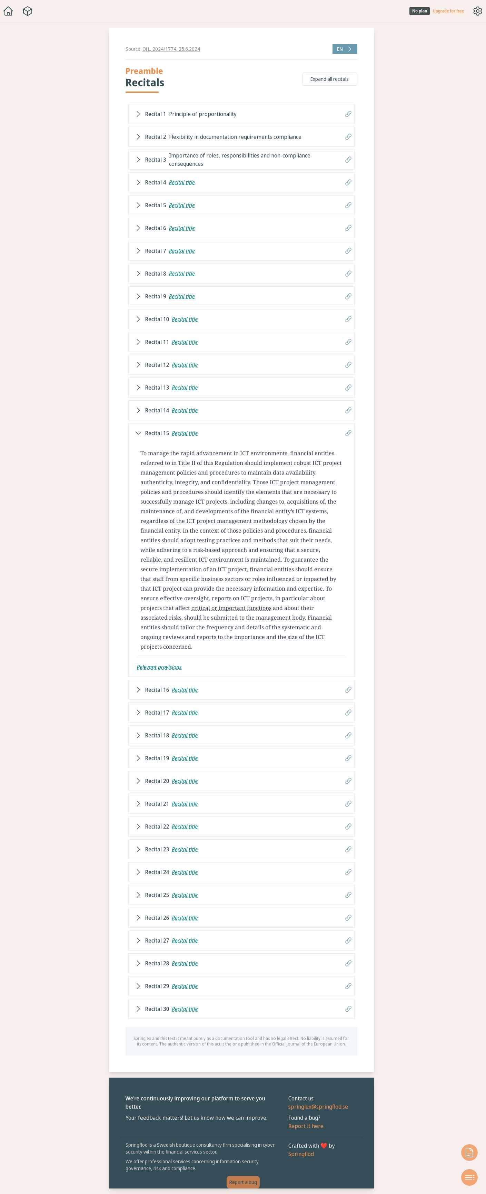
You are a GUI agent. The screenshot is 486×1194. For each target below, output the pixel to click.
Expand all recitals (329, 79)
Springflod (301, 1154)
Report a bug (243, 1182)
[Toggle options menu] (477, 11)
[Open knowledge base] (469, 1152)
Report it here (306, 1126)
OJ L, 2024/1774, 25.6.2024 (171, 49)
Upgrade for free (448, 11)
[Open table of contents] (469, 1177)
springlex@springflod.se (318, 1106)
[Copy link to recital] (348, 114)
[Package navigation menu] (27, 11)
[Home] (8, 11)
